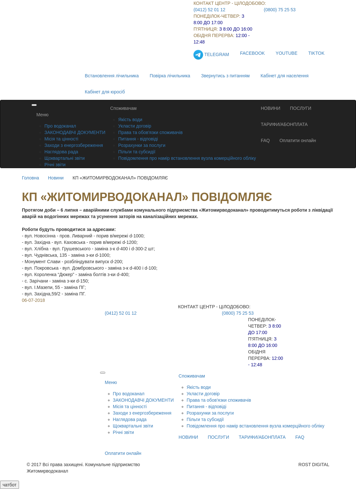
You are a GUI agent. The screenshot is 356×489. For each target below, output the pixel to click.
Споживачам (123, 108)
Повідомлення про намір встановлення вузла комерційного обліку (187, 158)
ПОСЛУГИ (300, 108)
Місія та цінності (61, 138)
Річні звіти (55, 164)
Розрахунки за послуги (141, 145)
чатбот (9, 484)
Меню (42, 114)
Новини (56, 177)
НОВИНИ (270, 108)
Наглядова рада (61, 151)
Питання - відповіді (138, 138)
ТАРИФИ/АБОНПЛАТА (284, 124)
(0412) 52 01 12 (209, 9)
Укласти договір (134, 126)
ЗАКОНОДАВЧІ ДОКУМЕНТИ (74, 132)
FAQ (265, 140)
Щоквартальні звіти (64, 158)
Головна (30, 177)
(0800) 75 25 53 (280, 9)
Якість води (130, 119)
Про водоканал (60, 126)
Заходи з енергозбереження (73, 145)
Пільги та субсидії (136, 151)
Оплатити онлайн (297, 140)
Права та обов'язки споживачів (150, 132)
